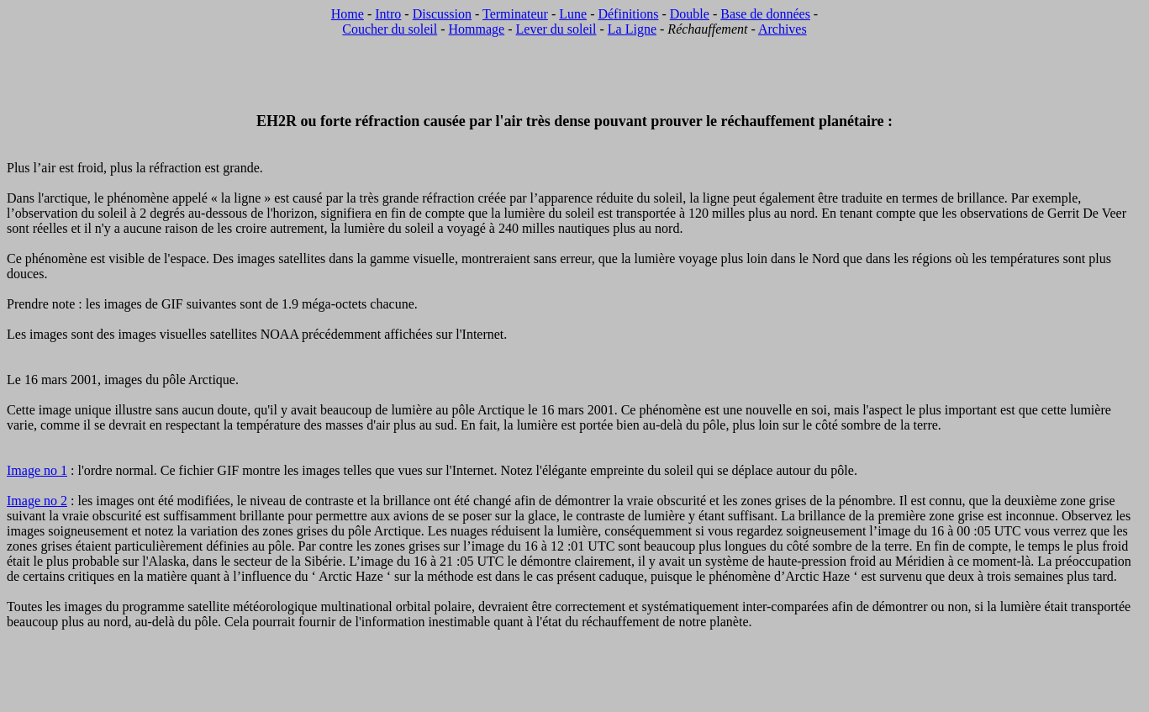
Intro (388, 14)
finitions (636, 14)
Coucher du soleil (389, 29)
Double (689, 14)
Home (347, 14)
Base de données (765, 14)
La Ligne (632, 29)
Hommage (477, 29)
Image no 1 (37, 470)
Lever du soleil (556, 29)
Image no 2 (37, 500)
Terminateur (515, 14)
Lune (573, 14)
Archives (782, 29)
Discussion (442, 14)
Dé (606, 14)
